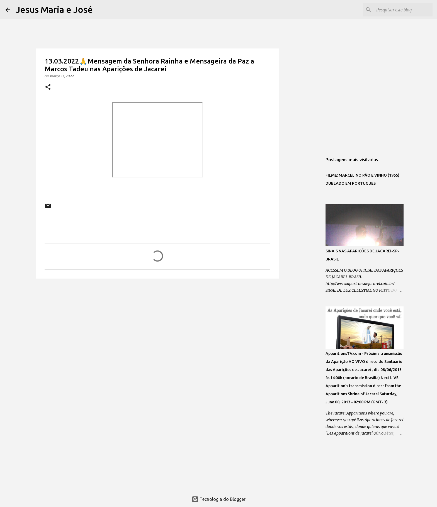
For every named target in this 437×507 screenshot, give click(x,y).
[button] (48, 87)
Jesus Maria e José (54, 9)
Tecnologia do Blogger (219, 499)
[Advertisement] (157, 326)
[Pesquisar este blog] (403, 9)
